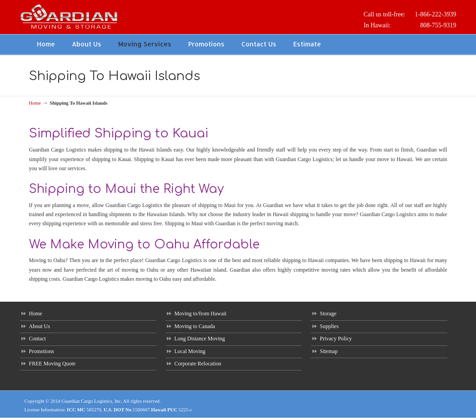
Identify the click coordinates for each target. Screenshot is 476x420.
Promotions (41, 351)
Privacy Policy (336, 338)
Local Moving (190, 351)
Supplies (329, 326)
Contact (37, 338)
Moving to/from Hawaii (201, 313)
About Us (39, 326)
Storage (328, 313)
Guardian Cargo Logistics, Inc (91, 401)
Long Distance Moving (200, 338)
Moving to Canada (195, 326)
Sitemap (329, 351)
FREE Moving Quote (52, 363)
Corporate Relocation (198, 363)
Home (35, 103)
